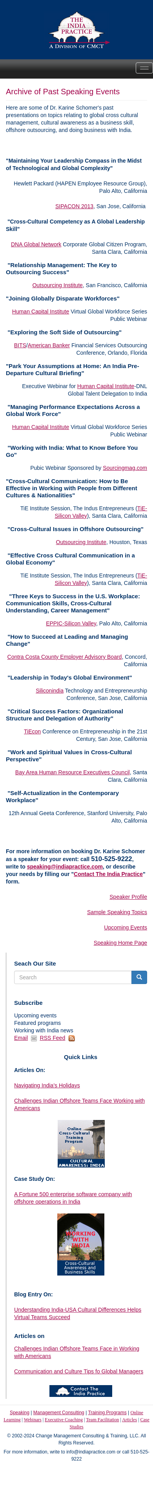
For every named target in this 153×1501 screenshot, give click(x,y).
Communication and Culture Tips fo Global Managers (78, 1371)
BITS (20, 345)
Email (21, 1038)
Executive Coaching (64, 1419)
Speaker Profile (128, 897)
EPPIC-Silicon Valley (71, 623)
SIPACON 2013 (74, 206)
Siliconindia (50, 690)
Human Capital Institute (40, 311)
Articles (129, 1419)
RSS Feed (53, 1038)
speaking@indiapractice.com (65, 866)
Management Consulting (58, 1412)
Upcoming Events (125, 927)
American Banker (49, 345)
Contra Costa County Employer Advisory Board (64, 657)
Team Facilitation (102, 1419)
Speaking (19, 1412)
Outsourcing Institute (57, 285)
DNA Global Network (36, 244)
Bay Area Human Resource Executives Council (72, 772)
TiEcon (32, 731)
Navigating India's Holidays (47, 1085)
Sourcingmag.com (125, 468)
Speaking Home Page (120, 943)
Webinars (33, 1419)
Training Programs (107, 1412)
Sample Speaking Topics (117, 912)
